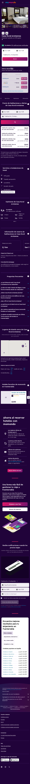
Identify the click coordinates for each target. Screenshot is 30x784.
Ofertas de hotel (4, 706)
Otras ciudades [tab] (8, 633)
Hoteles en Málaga (7, 665)
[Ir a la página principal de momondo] (10, 2)
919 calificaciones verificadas (19, 45)
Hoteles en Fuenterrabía (19, 707)
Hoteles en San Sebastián (9, 674)
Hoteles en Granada (8, 672)
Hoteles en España (24, 706)
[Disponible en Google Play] (5, 759)
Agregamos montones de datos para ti (15, 697)
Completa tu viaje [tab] (8, 644)
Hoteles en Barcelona (8, 654)
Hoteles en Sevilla (7, 658)
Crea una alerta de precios (15, 461)
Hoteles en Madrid (7, 651)
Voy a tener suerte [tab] (8, 640)
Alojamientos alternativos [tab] (10, 636)
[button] (2, 2)
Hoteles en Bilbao (7, 669)
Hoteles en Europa (14, 706)
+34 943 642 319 (6, 43)
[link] (15, 470)
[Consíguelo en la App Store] (14, 759)
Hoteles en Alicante (8, 667)
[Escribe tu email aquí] (16, 594)
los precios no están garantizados (14, 689)
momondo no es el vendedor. (15, 694)
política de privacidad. (16, 606)
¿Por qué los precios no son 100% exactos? (15, 700)
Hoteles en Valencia (8, 656)
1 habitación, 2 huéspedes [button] (10, 54)
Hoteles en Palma (7, 660)
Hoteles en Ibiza (7, 663)
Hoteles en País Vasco (7, 707)
